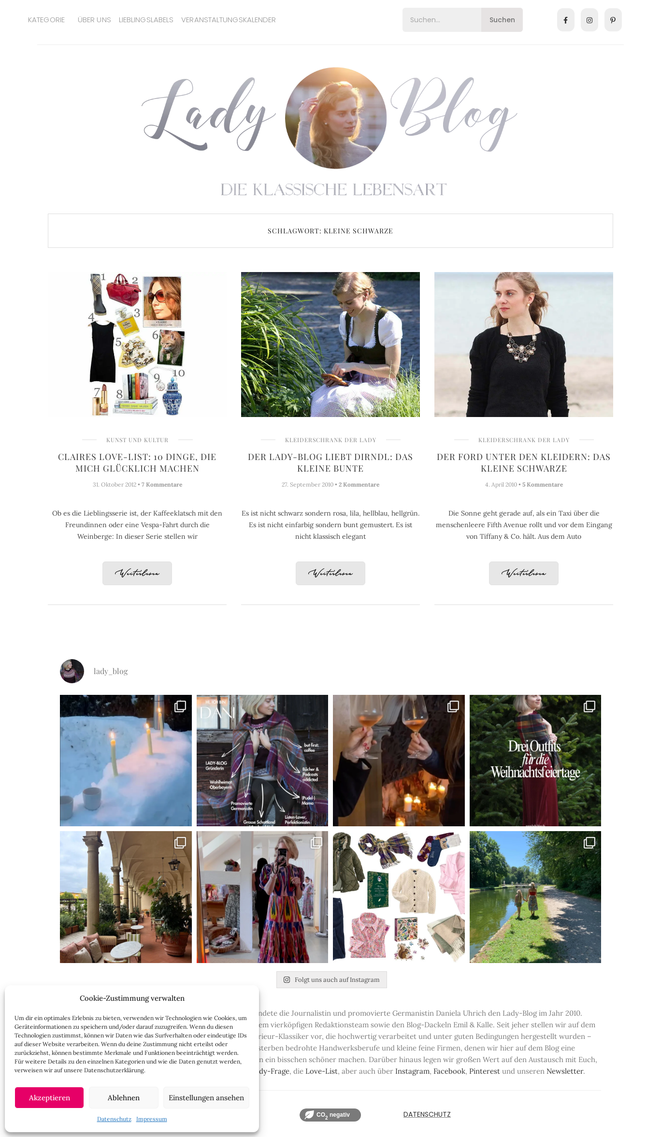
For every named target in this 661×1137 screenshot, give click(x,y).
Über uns (94, 19)
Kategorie (46, 19)
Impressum (151, 1119)
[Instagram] (589, 19)
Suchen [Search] (502, 20)
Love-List (321, 1071)
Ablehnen (124, 1097)
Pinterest (484, 1071)
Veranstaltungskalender (228, 19)
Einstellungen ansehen (206, 1097)
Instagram (412, 1071)
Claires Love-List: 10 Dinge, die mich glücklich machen (137, 462)
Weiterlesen (137, 574)
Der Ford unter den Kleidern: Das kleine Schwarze (524, 462)
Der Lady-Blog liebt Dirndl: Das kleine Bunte (330, 462)
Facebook (449, 1071)
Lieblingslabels (146, 19)
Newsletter (564, 1071)
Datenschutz (114, 1119)
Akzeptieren (49, 1097)
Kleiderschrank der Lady (330, 440)
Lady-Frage (270, 1071)
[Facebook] (566, 19)
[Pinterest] (613, 19)
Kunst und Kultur (137, 440)
